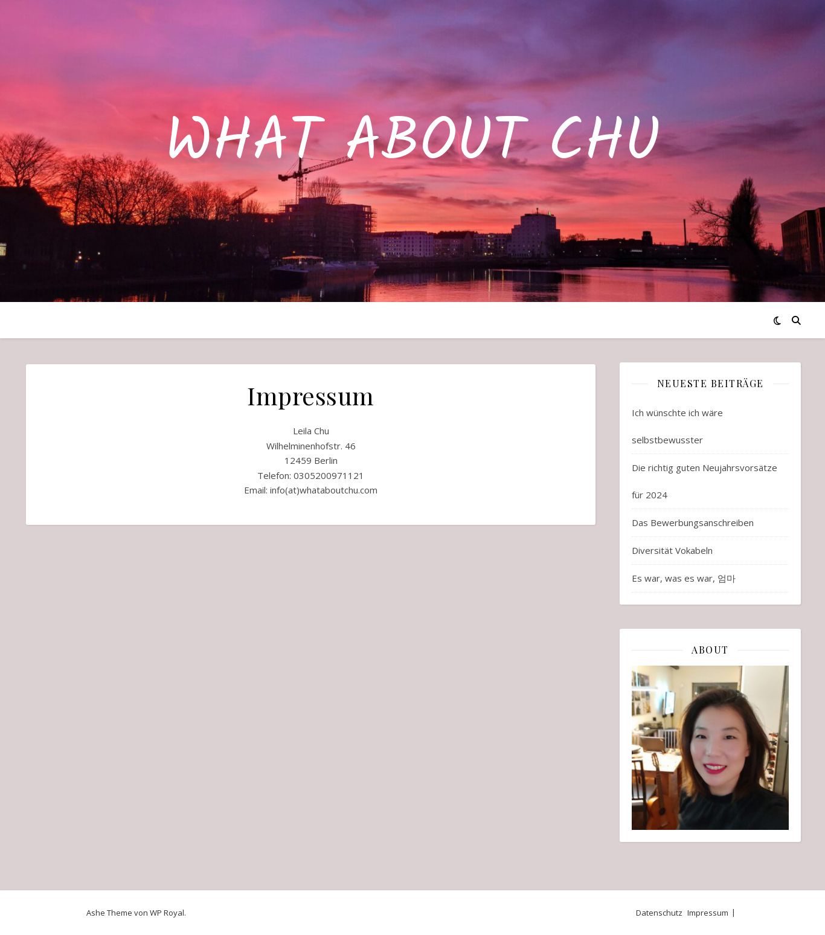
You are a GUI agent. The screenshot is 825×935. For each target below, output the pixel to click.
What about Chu (412, 144)
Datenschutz (659, 912)
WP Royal (167, 912)
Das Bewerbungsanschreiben (693, 522)
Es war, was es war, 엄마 (684, 578)
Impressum (707, 912)
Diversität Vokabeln (672, 550)
